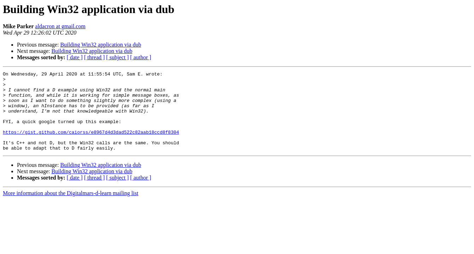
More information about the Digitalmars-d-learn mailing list (70, 209)
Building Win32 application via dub (100, 45)
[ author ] (140, 57)
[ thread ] (94, 57)
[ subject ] (117, 57)
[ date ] (75, 57)
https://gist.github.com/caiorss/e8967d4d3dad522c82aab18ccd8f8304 (91, 144)
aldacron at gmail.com (60, 26)
